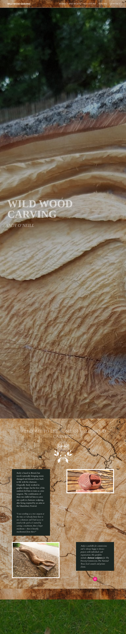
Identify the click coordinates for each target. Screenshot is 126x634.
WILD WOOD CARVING (18, 4)
